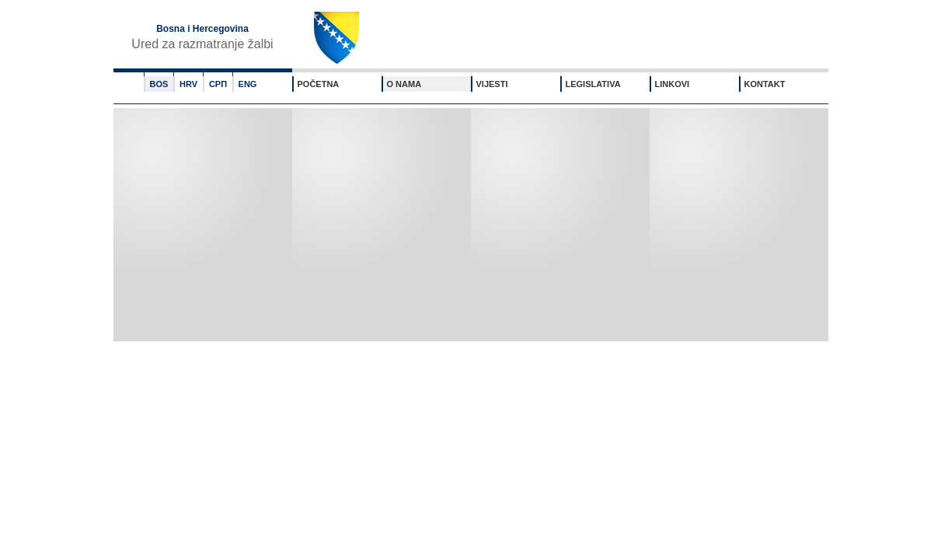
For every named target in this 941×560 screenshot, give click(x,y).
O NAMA (404, 84)
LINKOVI (672, 84)
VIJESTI (492, 84)
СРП (218, 84)
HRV (188, 84)
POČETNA (319, 84)
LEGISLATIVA (593, 84)
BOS (159, 84)
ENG (248, 84)
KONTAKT (765, 84)
